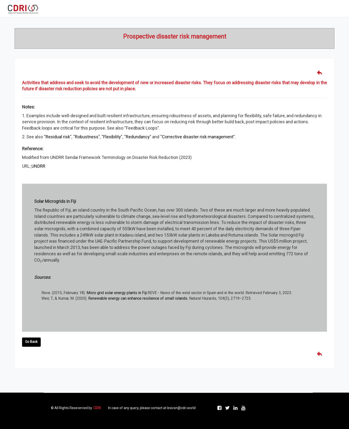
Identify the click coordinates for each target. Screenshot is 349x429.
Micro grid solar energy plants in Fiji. (117, 292)
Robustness (86, 136)
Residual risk (58, 136)
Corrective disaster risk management (197, 136)
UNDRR (38, 166)
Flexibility (112, 136)
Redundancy (138, 136)
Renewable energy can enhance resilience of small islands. (138, 298)
